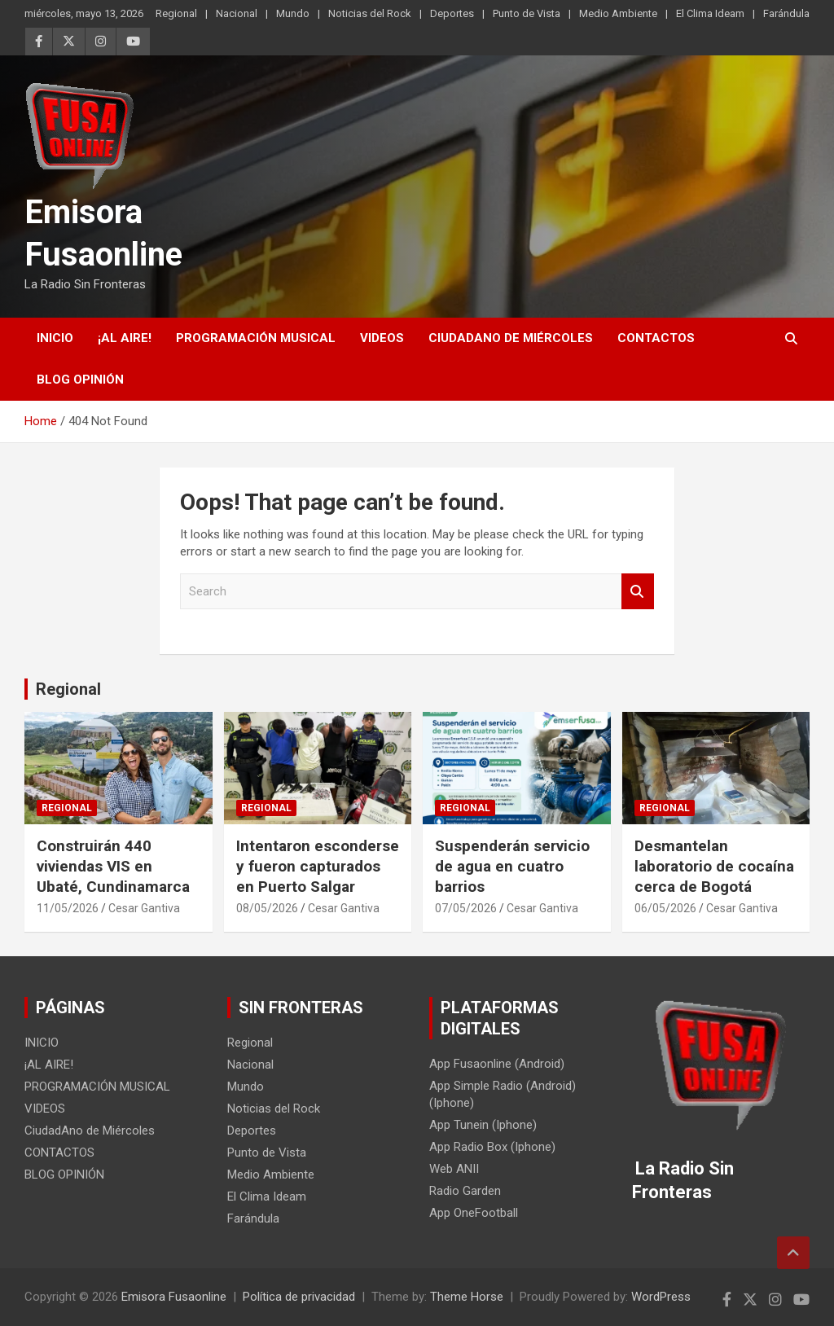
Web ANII (454, 1168)
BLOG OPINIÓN (80, 379)
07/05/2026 (466, 908)
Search (637, 591)
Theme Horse (466, 1296)
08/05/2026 (267, 908)
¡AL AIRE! (124, 338)
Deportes (452, 13)
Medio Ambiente (618, 13)
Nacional (236, 13)
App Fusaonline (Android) (496, 1063)
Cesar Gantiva (144, 908)
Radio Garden (465, 1190)
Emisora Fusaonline (173, 1296)
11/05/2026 (68, 908)
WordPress (661, 1296)
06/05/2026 (665, 908)
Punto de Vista (526, 13)
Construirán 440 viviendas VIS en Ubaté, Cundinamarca (113, 865)
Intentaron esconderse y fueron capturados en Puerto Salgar (317, 865)
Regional (176, 13)
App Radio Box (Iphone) (492, 1146)
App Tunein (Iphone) (483, 1124)
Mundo (292, 13)
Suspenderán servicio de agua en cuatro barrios (512, 865)
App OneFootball (473, 1212)
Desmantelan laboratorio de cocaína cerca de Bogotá (714, 865)
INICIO (55, 338)
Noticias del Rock (369, 13)
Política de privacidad (299, 1296)
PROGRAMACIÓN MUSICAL (256, 338)
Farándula (786, 13)
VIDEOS (382, 338)
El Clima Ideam (710, 13)
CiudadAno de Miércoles (510, 338)
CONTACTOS (656, 338)
